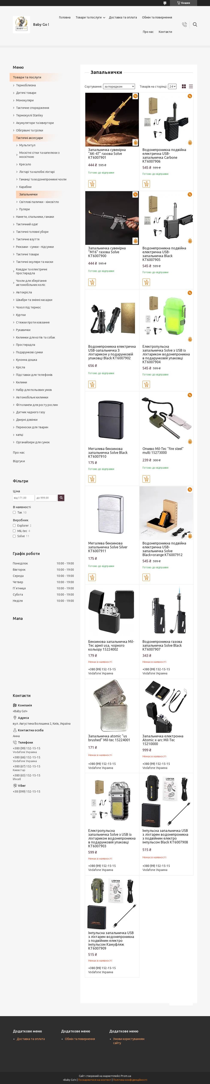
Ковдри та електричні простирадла (31, 271)
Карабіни (25, 187)
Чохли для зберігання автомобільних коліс (31, 283)
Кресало (25, 164)
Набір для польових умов (34, 390)
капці (19, 434)
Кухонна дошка (26, 359)
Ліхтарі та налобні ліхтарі (37, 172)
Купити (92, 184)
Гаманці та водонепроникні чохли (42, 179)
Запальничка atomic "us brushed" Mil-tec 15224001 (109, 738)
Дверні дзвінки (27, 419)
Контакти (165, 32)
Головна (64, 17)
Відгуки (19, 461)
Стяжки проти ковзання (33, 322)
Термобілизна (26, 85)
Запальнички (28, 194)
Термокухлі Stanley (29, 115)
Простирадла (25, 344)
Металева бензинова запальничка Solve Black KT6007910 (108, 452)
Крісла (20, 367)
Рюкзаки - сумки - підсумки (35, 247)
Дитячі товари (26, 93)
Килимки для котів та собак (35, 337)
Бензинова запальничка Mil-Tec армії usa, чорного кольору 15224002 (111, 645)
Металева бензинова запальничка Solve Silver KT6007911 (108, 547)
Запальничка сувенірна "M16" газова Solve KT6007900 (107, 252)
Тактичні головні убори (32, 231)
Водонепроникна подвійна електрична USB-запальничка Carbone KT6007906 (164, 155)
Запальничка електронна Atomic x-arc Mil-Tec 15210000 (162, 740)
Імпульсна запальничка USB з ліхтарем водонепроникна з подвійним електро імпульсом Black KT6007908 (165, 836)
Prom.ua (126, 1076)
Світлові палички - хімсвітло (39, 202)
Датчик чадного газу (30, 412)
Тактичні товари (27, 254)
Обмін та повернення (157, 17)
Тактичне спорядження (32, 108)
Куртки (21, 315)
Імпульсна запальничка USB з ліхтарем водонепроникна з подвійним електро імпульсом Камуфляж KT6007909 (111, 940)
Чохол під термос (28, 307)
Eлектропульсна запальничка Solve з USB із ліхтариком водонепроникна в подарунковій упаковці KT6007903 (112, 838)
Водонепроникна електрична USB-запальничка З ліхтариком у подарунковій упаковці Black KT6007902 (112, 352)
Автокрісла (24, 292)
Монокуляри (25, 100)
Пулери (24, 209)
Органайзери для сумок (33, 442)
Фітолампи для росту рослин (37, 405)
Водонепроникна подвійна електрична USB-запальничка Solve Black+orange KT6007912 (164, 549)
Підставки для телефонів (34, 375)
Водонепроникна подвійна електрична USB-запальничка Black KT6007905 (164, 254)
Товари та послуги (89, 17)
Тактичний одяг (27, 224)
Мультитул (27, 145)
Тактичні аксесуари (29, 138)
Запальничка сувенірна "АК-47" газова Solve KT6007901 (107, 153)
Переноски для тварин (32, 427)
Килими (21, 382)
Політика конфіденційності (130, 1079)
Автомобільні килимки (32, 397)
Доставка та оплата (123, 17)
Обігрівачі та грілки (29, 130)
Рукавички (23, 330)
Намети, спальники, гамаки (35, 216)
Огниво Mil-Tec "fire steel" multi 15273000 (163, 450)
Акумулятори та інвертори (35, 123)
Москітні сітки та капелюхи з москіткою (39, 155)
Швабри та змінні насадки (34, 300)
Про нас (148, 32)
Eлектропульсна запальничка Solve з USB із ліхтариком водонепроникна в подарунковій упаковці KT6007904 (166, 354)
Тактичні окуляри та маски (34, 262)
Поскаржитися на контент (94, 1079)
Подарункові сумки (29, 352)
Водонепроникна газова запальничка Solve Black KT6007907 (162, 645)
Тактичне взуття (27, 239)
